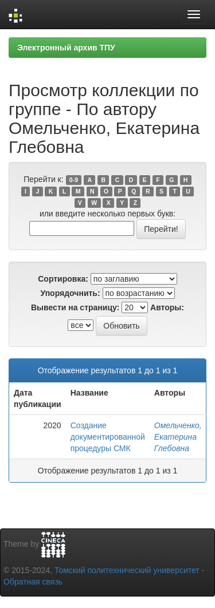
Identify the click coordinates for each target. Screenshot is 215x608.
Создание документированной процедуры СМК (108, 437)
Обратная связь (32, 581)
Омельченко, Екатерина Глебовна (178, 437)
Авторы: (167, 307)
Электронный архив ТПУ (66, 47)
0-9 (73, 179)
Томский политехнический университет (127, 570)
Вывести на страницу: (75, 307)
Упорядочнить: (70, 293)
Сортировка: (63, 278)
